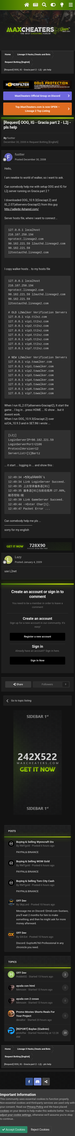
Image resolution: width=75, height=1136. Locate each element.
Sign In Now (37, 660)
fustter (11, 137)
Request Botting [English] (43, 142)
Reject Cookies (39, 1129)
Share (18, 684)
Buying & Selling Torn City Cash (35, 881)
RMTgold (25, 845)
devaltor (21, 1019)
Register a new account (37, 636)
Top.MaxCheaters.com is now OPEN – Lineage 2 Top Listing (37, 108)
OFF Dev (21, 900)
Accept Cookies (13, 1129)
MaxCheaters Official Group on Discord (37, 95)
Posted (30, 159)
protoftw (21, 1032)
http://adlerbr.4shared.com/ (21, 209)
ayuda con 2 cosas (27, 998)
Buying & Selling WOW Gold (33, 861)
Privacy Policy (35, 1106)
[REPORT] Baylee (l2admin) (32, 1028)
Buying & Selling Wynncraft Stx (35, 841)
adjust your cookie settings (15, 1114)
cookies (4, 1110)
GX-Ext (23, 936)
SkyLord (24, 904)
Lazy (18, 557)
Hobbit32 (21, 976)
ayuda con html (25, 985)
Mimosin (21, 989)
